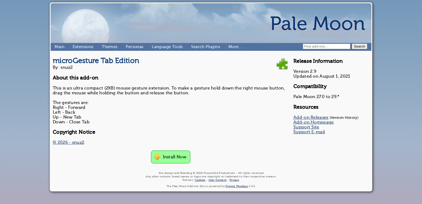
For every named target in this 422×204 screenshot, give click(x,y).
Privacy (234, 179)
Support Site (306, 127)
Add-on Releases (311, 117)
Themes (104, 46)
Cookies (200, 179)
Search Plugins (193, 46)
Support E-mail (309, 132)
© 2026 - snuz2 (68, 142)
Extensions (75, 46)
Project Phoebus (237, 186)
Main (57, 46)
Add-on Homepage (313, 122)
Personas (128, 46)
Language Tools (154, 46)
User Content (218, 179)
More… (230, 46)
